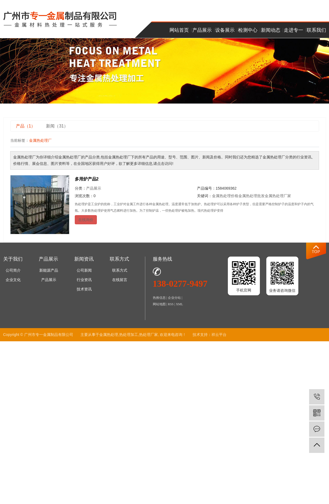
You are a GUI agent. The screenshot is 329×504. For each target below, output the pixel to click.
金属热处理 (108, 334)
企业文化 (13, 280)
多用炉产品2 (87, 179)
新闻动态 (270, 30)
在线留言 (119, 280)
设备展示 (225, 30)
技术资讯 (84, 289)
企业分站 (174, 298)
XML (179, 304)
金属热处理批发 (251, 196)
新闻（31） (57, 126)
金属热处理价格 (225, 196)
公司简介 (13, 270)
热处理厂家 (148, 334)
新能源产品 (48, 270)
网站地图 (159, 304)
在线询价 (85, 220)
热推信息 (159, 298)
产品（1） (26, 126)
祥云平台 (219, 334)
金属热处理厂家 (278, 196)
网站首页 (179, 30)
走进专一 (293, 30)
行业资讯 (84, 280)
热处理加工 (128, 334)
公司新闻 (84, 270)
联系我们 (316, 30)
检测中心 (247, 30)
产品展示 (202, 30)
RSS (171, 304)
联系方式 (119, 270)
